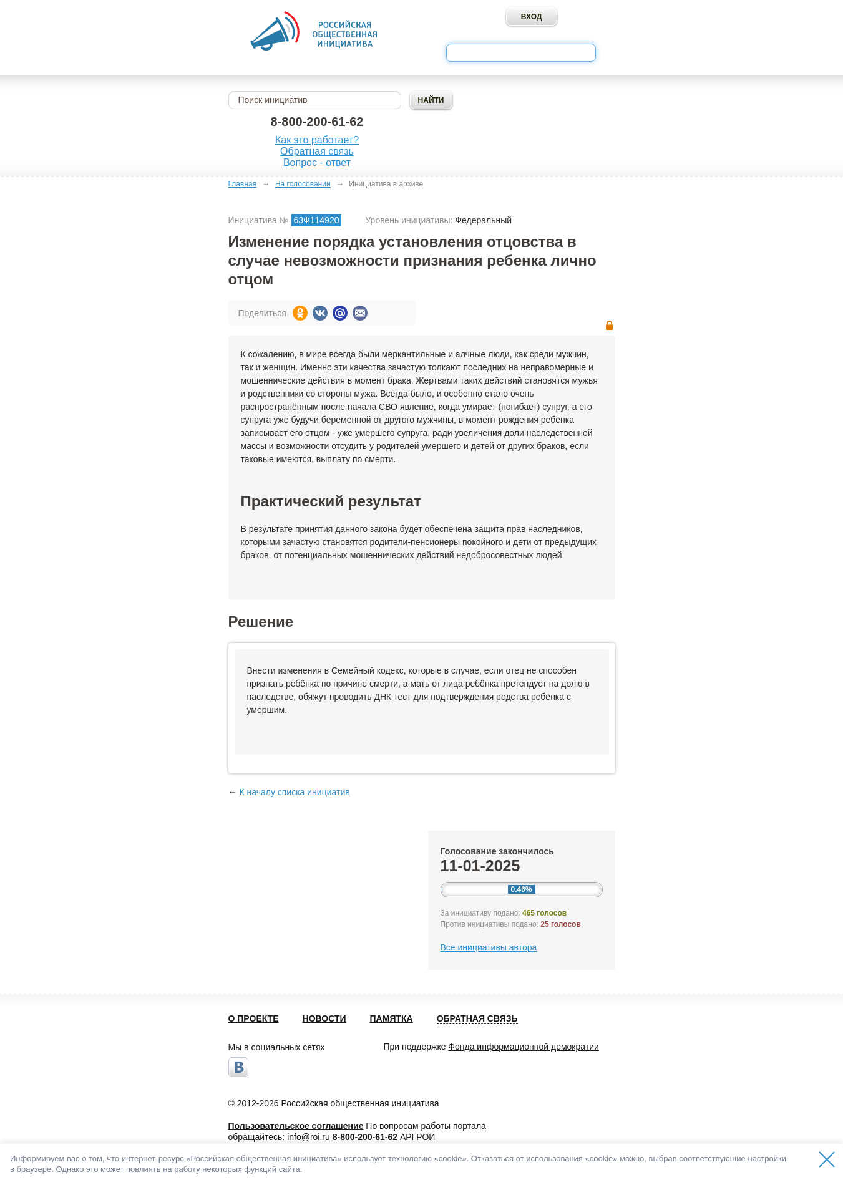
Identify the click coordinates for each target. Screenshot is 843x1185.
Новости (324, 1018)
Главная (242, 184)
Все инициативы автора (489, 947)
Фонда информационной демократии (523, 1047)
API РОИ (417, 1137)
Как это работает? (317, 140)
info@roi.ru (308, 1137)
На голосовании (303, 184)
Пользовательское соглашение (296, 1126)
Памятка (391, 1018)
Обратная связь (317, 151)
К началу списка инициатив (294, 792)
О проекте (253, 1018)
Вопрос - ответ (317, 162)
